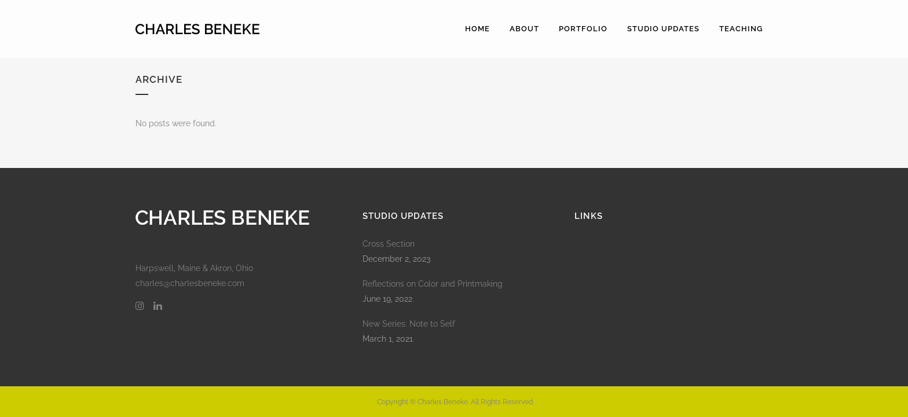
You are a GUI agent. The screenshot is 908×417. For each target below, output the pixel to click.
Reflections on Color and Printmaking (433, 283)
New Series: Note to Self (409, 323)
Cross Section (389, 243)
